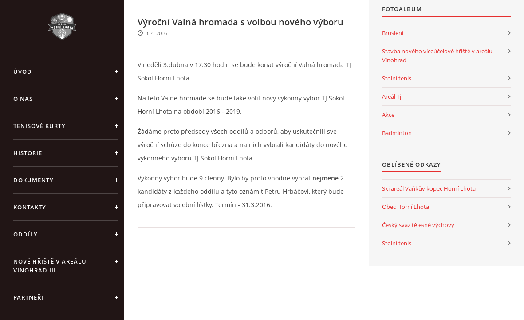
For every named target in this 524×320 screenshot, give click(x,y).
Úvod (22, 72)
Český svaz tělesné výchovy (418, 225)
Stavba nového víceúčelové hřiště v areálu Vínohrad (437, 55)
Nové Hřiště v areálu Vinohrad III (50, 265)
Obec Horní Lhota (405, 207)
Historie (27, 153)
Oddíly (25, 234)
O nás (23, 99)
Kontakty (29, 207)
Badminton (397, 133)
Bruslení (392, 33)
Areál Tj (391, 96)
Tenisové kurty (39, 126)
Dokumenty (33, 180)
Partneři (28, 297)
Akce (388, 115)
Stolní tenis (396, 78)
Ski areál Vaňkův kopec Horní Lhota (429, 188)
